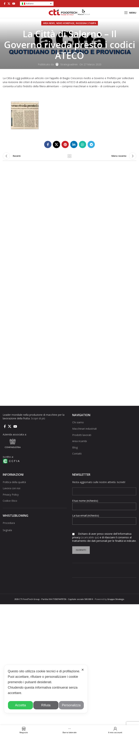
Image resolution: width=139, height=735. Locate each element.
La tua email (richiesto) (104, 518)
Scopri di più (38, 418)
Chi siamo (78, 422)
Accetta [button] (20, 705)
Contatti (77, 453)
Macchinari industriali (84, 428)
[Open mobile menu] (130, 12)
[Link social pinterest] (65, 144)
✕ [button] (82, 670)
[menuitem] (37, 3)
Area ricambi (79, 441)
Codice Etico (10, 500)
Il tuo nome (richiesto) (104, 503)
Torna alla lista (69, 156)
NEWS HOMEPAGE (65, 23)
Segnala (7, 530)
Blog (75, 447)
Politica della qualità (14, 482)
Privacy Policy (11, 494)
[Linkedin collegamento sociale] (73, 144)
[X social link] (9, 3)
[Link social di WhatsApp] (82, 144)
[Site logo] (69, 12)
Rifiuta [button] (45, 705)
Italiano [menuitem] (30, 3)
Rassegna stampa (86, 23)
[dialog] (46, 689)
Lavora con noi (11, 488)
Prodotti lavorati (81, 435)
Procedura (9, 523)
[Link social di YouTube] (13, 3)
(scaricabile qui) (90, 537)
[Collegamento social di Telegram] (91, 144)
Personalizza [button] (71, 705)
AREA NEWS (49, 23)
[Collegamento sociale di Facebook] (5, 3)
